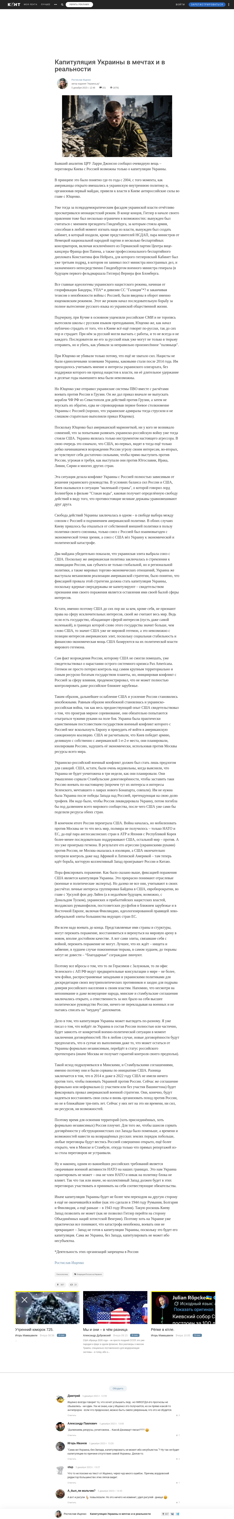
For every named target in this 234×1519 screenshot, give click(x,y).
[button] (229, 4)
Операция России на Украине (88, 1274)
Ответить (72, 1415)
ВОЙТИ (180, 4)
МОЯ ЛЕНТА (30, 4)
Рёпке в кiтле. (162, 1330)
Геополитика (62, 1274)
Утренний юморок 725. (34, 1330)
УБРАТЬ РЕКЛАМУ (79, 4)
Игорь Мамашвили (26, 1335)
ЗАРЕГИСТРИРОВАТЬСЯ (207, 4)
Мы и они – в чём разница (105, 1330)
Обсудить (118, 1388)
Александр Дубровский (97, 1335)
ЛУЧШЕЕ (45, 4)
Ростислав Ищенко (69, 1263)
